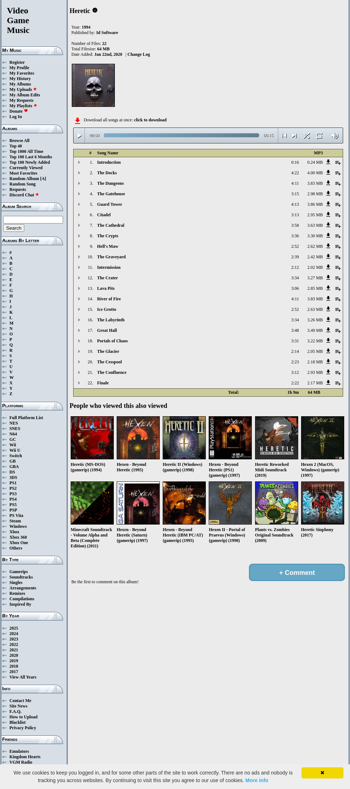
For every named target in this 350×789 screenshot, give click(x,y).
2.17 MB (315, 382)
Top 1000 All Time (26, 151)
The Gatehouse (111, 193)
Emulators (19, 751)
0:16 (295, 162)
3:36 (295, 235)
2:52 (295, 246)
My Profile (19, 67)
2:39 (295, 256)
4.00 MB (315, 172)
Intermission (109, 267)
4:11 (295, 183)
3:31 (295, 340)
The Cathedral (110, 225)
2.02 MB (315, 267)
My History (20, 78)
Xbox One (18, 542)
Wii (12, 444)
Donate (18, 111)
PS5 (13, 504)
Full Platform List (26, 417)
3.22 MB (315, 340)
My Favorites (21, 73)
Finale (103, 382)
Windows (18, 526)
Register (17, 62)
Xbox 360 (18, 537)
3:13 (295, 214)
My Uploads (23, 89)
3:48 (295, 330)
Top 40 (15, 146)
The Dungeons (110, 183)
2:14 (295, 351)
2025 (13, 628)
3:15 (295, 193)
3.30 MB (315, 235)
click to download (150, 119)
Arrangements (22, 587)
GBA (14, 466)
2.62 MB (315, 246)
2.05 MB (315, 351)
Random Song (22, 184)
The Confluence (111, 372)
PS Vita (16, 515)
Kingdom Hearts (25, 756)
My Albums (20, 84)
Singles (15, 582)
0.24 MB (315, 162)
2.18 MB (315, 361)
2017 (13, 671)
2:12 (295, 267)
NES (13, 423)
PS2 (13, 488)
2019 (13, 660)
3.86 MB (315, 204)
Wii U (14, 450)
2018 (13, 666)
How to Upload (23, 716)
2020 (13, 655)
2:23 (295, 361)
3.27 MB (315, 277)
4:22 (295, 172)
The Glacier (108, 351)
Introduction (109, 162)
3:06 (295, 288)
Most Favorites (23, 173)
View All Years (22, 677)
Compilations (21, 598)
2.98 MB (315, 193)
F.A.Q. (15, 711)
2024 (13, 633)
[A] (43, 178)
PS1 (13, 482)
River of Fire (109, 298)
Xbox (14, 531)
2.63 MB (315, 309)
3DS (13, 477)
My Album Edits (24, 94)
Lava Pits (105, 288)
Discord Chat (24, 194)
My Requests (21, 100)
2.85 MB (315, 288)
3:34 (295, 277)
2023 (13, 639)
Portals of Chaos (112, 340)
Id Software (107, 32)
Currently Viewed (25, 167)
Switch (15, 455)
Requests (17, 189)
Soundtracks (21, 577)
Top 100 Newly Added (29, 162)
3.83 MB (315, 183)
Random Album (24, 178)
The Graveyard (111, 256)
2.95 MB (315, 214)
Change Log (139, 54)
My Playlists (23, 105)
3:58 (295, 225)
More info (256, 780)
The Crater (107, 277)
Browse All (19, 140)
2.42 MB (315, 256)
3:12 (295, 372)
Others (15, 548)
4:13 (295, 204)
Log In (15, 116)
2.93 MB (315, 372)
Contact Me (20, 700)
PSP (13, 510)
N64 (13, 434)
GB (12, 461)
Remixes (17, 593)
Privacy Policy (22, 727)
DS (12, 472)
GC (12, 439)
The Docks (107, 172)
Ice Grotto (106, 309)
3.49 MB (315, 330)
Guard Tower (109, 204)
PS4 (13, 499)
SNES (14, 428)
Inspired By (20, 604)
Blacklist (17, 722)
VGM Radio (20, 762)
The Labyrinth (111, 319)
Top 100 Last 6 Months (30, 156)
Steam (15, 520)
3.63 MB (315, 225)
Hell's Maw (107, 246)
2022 (13, 644)
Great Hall (107, 330)
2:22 (295, 382)
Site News (18, 706)
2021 (13, 649)
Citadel (104, 214)
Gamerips (18, 571)
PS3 (13, 493)
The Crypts (107, 235)
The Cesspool (109, 361)
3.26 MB (315, 319)
